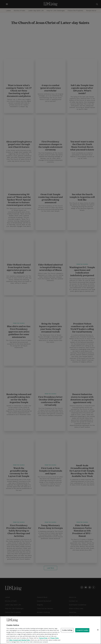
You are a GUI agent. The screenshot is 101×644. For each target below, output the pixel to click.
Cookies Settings (67, 630)
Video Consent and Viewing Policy (19, 640)
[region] (50, 630)
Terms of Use (43, 638)
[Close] (98, 630)
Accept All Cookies (82, 630)
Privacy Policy (54, 638)
